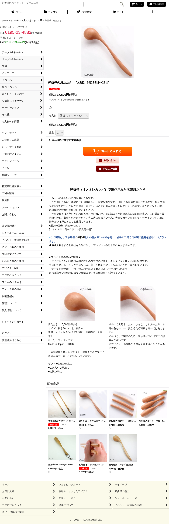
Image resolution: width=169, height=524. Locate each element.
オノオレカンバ (94, 213)
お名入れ (56, 245)
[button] (152, 12)
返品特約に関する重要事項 (65, 140)
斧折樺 (81, 237)
